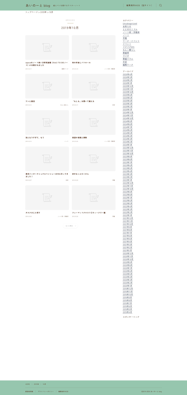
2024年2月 (128, 141)
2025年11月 (128, 88)
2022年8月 (128, 194)
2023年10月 (128, 153)
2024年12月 (128, 112)
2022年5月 (128, 203)
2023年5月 (128, 168)
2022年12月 (128, 182)
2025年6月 (128, 94)
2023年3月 (128, 174)
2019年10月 (128, 294)
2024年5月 (128, 133)
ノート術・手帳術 (131, 32)
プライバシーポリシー (46, 391)
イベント (127, 43)
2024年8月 (128, 124)
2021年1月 (127, 250)
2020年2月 (128, 282)
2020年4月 (128, 276)
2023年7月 (127, 162)
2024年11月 (128, 115)
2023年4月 (128, 171)
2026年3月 (128, 77)
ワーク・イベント (131, 41)
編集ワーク (128, 64)
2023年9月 (127, 156)
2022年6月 (128, 200)
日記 (125, 61)
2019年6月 (127, 306)
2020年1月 (127, 285)
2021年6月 (127, 235)
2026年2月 (128, 80)
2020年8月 (128, 265)
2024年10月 (128, 118)
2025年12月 (128, 86)
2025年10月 (128, 91)
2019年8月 (127, 300)
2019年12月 (128, 288)
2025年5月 (128, 97)
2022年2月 (128, 212)
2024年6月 (128, 130)
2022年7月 (127, 197)
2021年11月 (128, 221)
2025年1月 (127, 109)
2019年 (36, 384)
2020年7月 (127, 268)
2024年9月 (127, 121)
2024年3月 (128, 138)
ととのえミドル (130, 29)
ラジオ (126, 55)
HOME (27, 384)
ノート (126, 35)
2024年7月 (127, 127)
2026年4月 (128, 74)
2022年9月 (127, 191)
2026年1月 (127, 83)
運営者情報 (29, 391)
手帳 (125, 38)
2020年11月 (128, 256)
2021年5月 (127, 238)
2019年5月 (127, 309)
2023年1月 (127, 179)
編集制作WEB (63, 391)
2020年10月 (128, 259)
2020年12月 (128, 253)
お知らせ (127, 26)
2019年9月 (127, 297)
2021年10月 (128, 224)
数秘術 (126, 52)
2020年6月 (128, 270)
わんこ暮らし (129, 49)
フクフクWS (128, 46)
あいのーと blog (38, 5)
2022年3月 (128, 209)
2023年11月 (128, 150)
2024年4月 (128, 135)
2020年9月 (127, 262)
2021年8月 (127, 229)
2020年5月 (128, 273)
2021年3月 (127, 244)
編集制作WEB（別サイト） (139, 5)
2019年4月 (127, 312)
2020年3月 (128, 279)
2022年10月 (128, 188)
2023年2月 (128, 177)
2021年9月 (127, 226)
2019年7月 (127, 303)
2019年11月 (128, 291)
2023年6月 (128, 165)
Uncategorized (130, 23)
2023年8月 (128, 159)
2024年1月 (127, 144)
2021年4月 (127, 241)
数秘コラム (128, 58)
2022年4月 (128, 206)
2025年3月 (128, 103)
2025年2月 (128, 106)
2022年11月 (128, 185)
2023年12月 (128, 147)
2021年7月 (127, 232)
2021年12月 (128, 218)
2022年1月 (127, 215)
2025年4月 (128, 100)
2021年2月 (127, 247)
